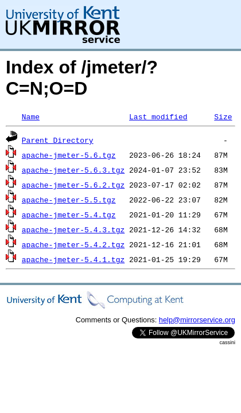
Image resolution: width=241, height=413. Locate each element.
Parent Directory (58, 140)
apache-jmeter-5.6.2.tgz (73, 185)
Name (31, 116)
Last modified (158, 116)
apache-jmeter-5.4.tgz (69, 214)
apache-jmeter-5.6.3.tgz (73, 170)
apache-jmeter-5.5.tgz (69, 199)
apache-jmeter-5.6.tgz (69, 155)
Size (223, 116)
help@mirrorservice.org (197, 319)
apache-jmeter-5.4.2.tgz (73, 244)
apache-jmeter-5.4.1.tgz (73, 259)
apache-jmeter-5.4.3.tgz (73, 229)
